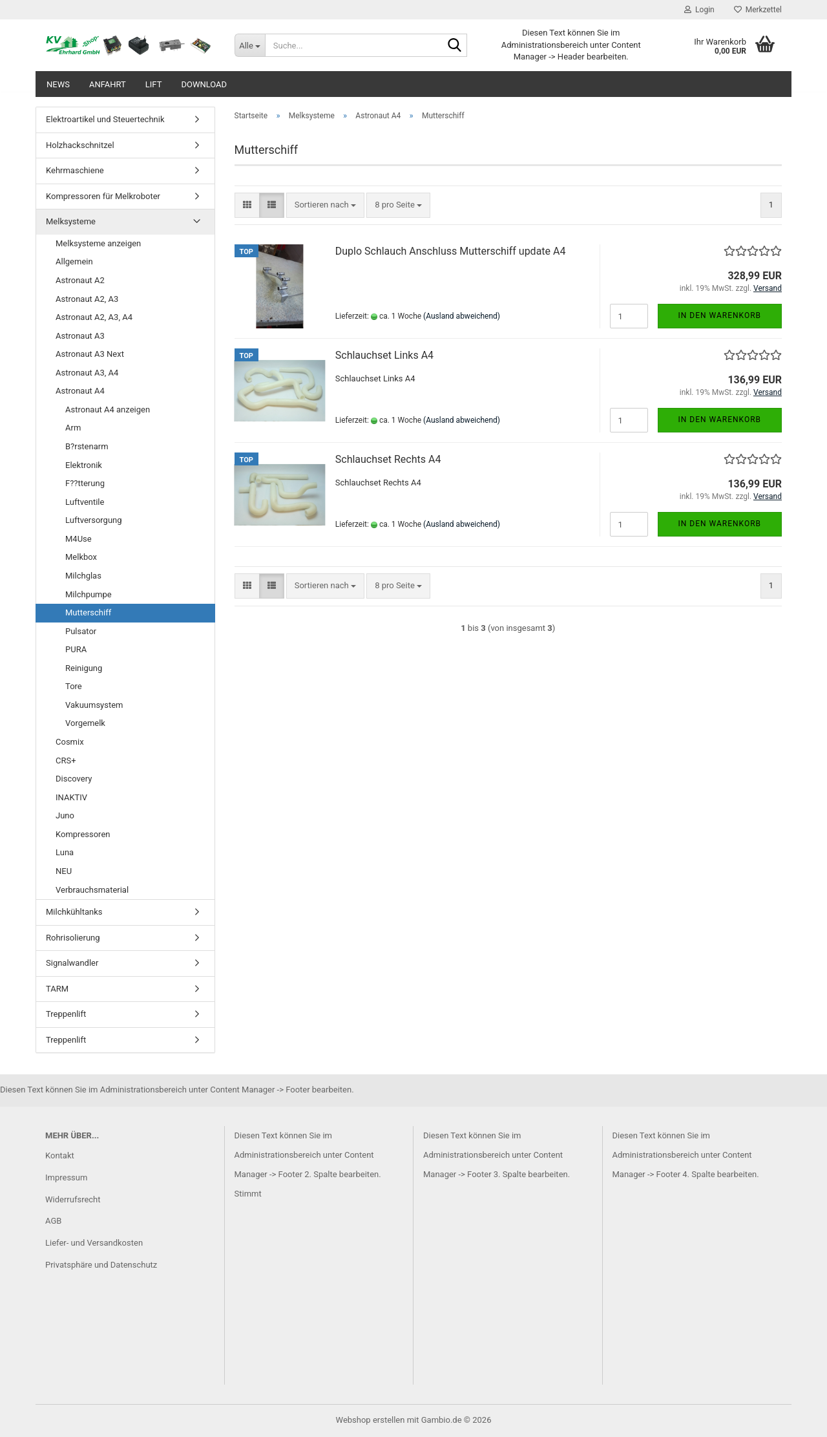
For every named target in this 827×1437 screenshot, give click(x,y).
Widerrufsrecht (73, 1199)
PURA (76, 649)
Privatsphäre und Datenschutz (101, 1265)
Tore (73, 686)
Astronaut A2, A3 (87, 299)
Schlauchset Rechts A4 (388, 459)
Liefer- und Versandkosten (94, 1243)
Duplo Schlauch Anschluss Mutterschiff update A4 (450, 251)
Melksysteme (71, 221)
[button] (247, 205)
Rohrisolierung (73, 937)
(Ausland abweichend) (461, 316)
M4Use (78, 539)
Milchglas (83, 575)
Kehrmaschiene (75, 170)
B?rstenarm (87, 446)
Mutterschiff (88, 612)
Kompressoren (83, 834)
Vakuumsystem (94, 705)
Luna (65, 852)
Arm (73, 427)
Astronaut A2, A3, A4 (94, 317)
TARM (57, 989)
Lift (153, 84)
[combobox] (325, 205)
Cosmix (70, 742)
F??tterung (85, 483)
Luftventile (84, 502)
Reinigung (83, 668)
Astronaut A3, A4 (87, 373)
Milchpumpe (88, 594)
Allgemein (74, 261)
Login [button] (699, 9)
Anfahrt (107, 84)
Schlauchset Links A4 (384, 355)
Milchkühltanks (74, 912)
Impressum (66, 1177)
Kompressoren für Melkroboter (103, 196)
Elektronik (83, 465)
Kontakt (59, 1155)
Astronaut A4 (80, 391)
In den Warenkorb (720, 315)
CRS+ (66, 760)
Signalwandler (72, 963)
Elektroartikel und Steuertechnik (105, 119)
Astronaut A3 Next (90, 354)
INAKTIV (71, 797)
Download (204, 84)
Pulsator (80, 631)
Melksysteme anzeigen (98, 243)
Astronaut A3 (80, 336)
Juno (65, 815)
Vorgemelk (85, 723)
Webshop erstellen (370, 1420)
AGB (53, 1221)
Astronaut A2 (80, 280)
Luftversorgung (93, 520)
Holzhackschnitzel (80, 145)
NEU (64, 871)
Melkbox (81, 557)
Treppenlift (66, 1014)
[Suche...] (250, 45)
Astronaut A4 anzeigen (107, 409)
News (58, 84)
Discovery (74, 778)
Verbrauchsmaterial (92, 890)
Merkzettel (758, 9)
